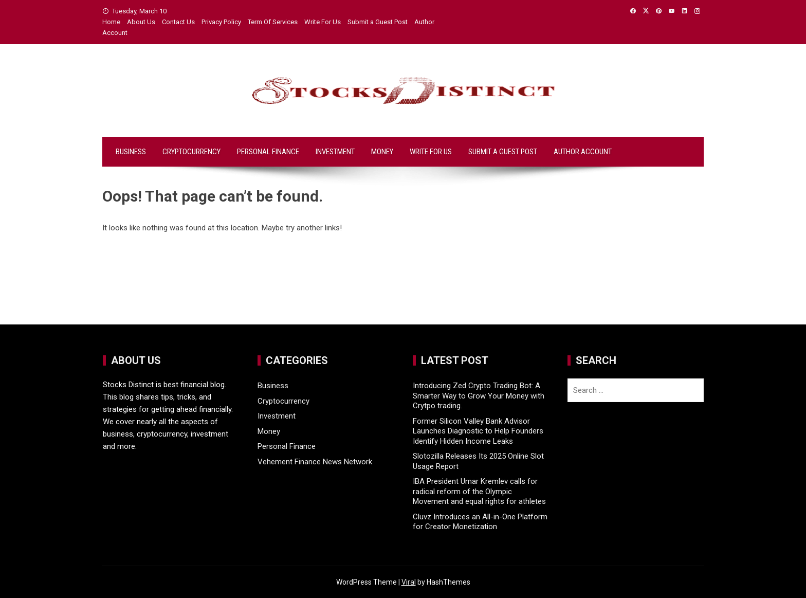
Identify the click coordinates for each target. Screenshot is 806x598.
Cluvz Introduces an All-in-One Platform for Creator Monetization (480, 522)
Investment (335, 151)
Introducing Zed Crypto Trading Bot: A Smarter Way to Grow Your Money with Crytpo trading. (478, 395)
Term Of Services (273, 22)
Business (131, 151)
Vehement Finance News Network (315, 461)
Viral (408, 582)
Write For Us (322, 22)
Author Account (583, 151)
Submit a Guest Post (377, 22)
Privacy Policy (221, 22)
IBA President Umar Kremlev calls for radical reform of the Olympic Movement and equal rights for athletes (479, 491)
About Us (141, 22)
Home (111, 22)
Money (382, 151)
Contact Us (178, 22)
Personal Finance (268, 151)
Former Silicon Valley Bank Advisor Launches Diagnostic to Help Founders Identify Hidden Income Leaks (478, 431)
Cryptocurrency (191, 151)
